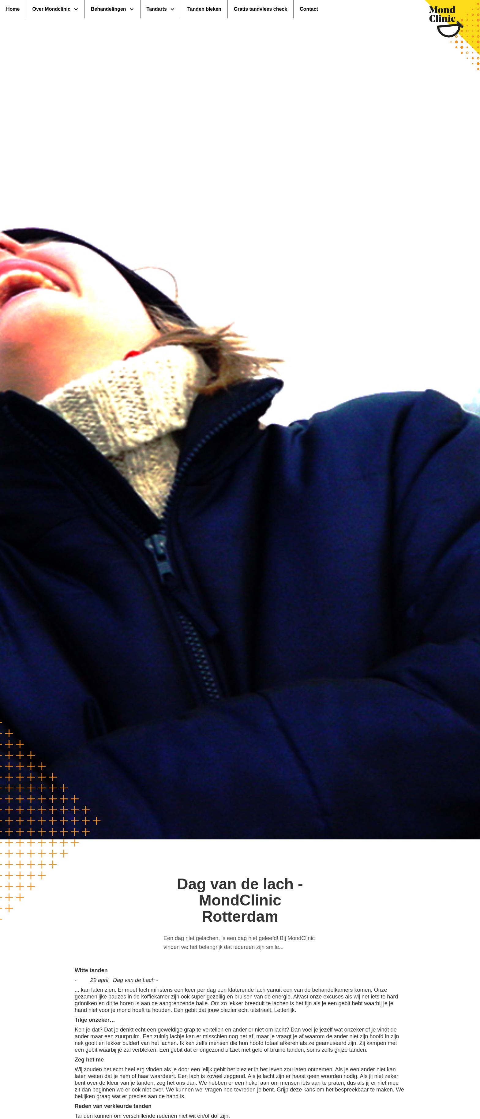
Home (13, 9)
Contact (309, 9)
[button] (55, 9)
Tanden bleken (204, 9)
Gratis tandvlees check (260, 9)
